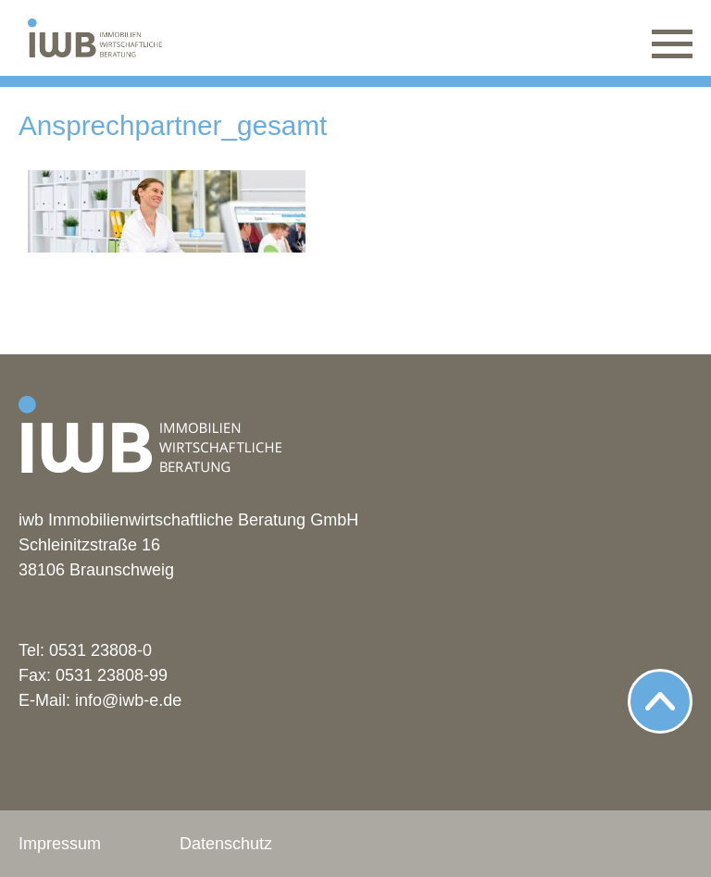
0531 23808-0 (100, 650)
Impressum (60, 843)
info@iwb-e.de (128, 700)
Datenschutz (226, 843)
